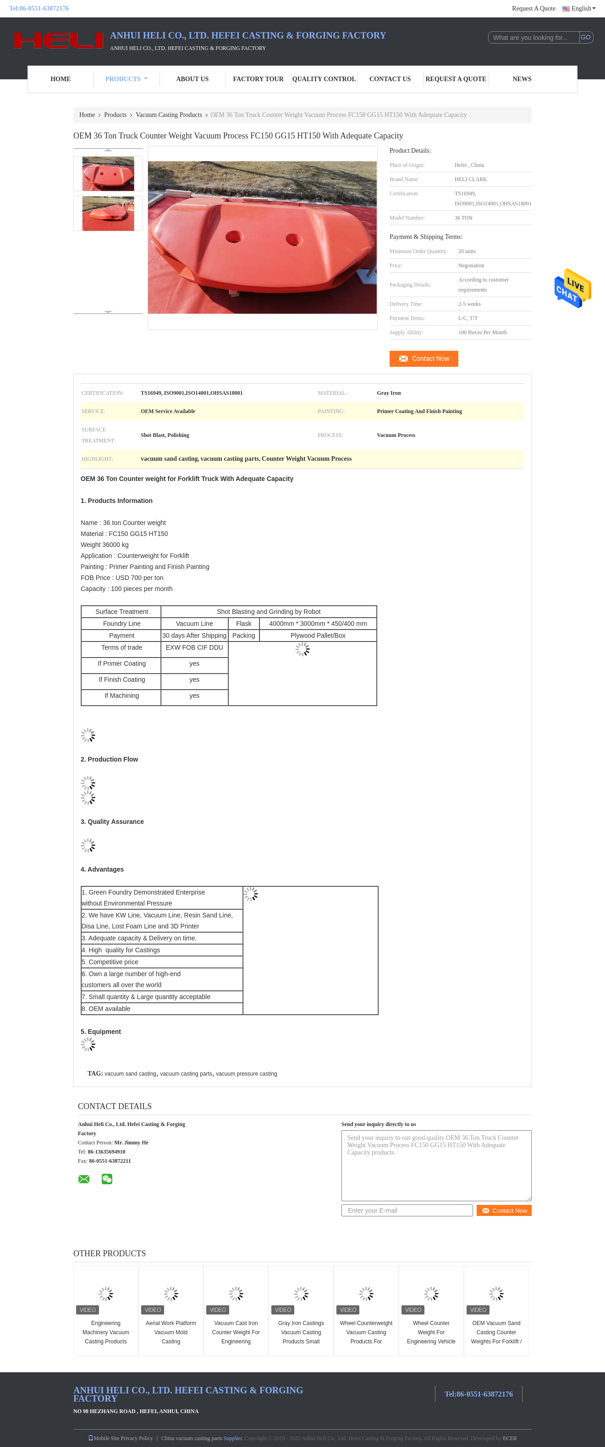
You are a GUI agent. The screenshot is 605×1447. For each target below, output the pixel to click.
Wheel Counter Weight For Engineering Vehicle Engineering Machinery (431, 1341)
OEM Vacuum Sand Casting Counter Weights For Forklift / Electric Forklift (496, 1337)
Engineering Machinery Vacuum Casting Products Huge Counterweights (105, 1337)
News (522, 79)
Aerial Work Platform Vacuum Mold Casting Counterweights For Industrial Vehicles (171, 1341)
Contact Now (431, 358)
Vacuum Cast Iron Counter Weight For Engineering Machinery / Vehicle (236, 1337)
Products (126, 79)
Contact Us (390, 79)
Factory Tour (258, 79)
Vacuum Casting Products (169, 114)
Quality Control (324, 79)
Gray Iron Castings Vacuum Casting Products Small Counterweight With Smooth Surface (301, 1341)
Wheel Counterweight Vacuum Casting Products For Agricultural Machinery (366, 1341)
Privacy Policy (137, 1438)
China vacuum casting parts (191, 1438)
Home (60, 79)
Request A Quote (534, 8)
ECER (510, 1438)
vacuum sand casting (130, 1074)
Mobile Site (103, 1438)
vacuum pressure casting (246, 1074)
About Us (192, 79)
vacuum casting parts (186, 1074)
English (584, 8)
